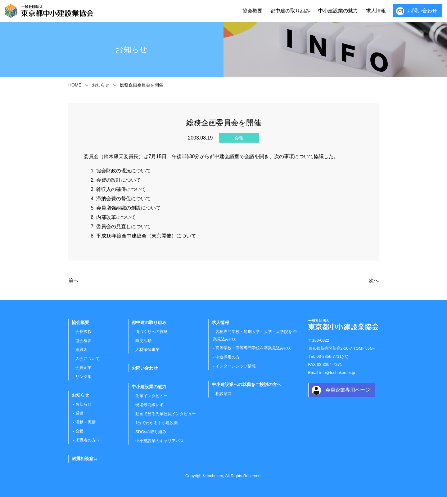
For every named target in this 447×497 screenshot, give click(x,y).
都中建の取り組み (290, 10)
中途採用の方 (227, 357)
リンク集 (83, 376)
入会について (87, 358)
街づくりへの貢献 (151, 331)
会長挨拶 (83, 331)
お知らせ (83, 404)
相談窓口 (223, 393)
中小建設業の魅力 (338, 10)
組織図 (81, 349)
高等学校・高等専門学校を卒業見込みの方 (253, 348)
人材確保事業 (147, 349)
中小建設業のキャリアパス (159, 440)
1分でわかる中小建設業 (156, 422)
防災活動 (143, 340)
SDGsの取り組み (150, 431)
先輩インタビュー (151, 395)
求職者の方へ (87, 440)
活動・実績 (85, 422)
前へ (73, 280)
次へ (374, 280)
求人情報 (376, 10)
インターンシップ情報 (235, 366)
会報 (79, 431)
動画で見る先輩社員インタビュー (165, 413)
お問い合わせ (422, 10)
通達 (79, 413)
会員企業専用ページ (347, 390)
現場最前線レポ (149, 404)
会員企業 (83, 367)
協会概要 (252, 10)
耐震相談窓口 (85, 458)
